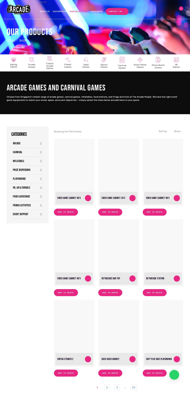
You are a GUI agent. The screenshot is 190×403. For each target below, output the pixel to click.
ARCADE (16, 143)
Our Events (97, 11)
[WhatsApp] (174, 375)
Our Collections (79, 11)
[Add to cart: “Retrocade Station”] (177, 278)
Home (43, 2)
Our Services (60, 11)
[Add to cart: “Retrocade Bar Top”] (132, 278)
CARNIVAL (17, 152)
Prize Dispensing (21, 170)
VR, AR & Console (21, 188)
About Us (45, 11)
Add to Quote (66, 212)
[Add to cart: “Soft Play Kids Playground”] (177, 359)
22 (133, 387)
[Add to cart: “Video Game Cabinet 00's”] (88, 198)
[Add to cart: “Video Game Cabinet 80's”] (177, 198)
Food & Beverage (21, 196)
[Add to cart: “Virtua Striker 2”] (88, 359)
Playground (19, 179)
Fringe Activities (22, 205)
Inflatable (18, 161)
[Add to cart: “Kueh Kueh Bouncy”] (132, 359)
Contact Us (115, 11)
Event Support (20, 214)
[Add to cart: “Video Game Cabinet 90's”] (88, 278)
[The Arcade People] (19, 9)
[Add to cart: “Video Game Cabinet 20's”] (132, 198)
